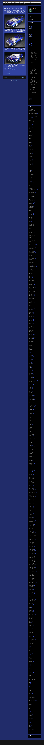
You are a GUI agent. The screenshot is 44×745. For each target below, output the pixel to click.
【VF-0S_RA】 (31, 427)
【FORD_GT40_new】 (32, 192)
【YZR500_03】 (31, 452)
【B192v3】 (30, 160)
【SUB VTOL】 (31, 403)
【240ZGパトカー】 (31, 121)
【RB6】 (30, 366)
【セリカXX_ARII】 (31, 521)
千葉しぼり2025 (31, 729)
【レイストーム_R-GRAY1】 (32, 597)
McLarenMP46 (30, 672)
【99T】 (30, 145)
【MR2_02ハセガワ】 (31, 337)
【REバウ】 (30, 370)
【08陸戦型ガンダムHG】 (32, 110)
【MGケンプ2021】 (31, 295)
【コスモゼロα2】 (31, 510)
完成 (29, 726)
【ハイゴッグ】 (31, 531)
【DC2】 (30, 170)
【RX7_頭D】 (30, 387)
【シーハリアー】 (31, 513)
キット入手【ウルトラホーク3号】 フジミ (34, 59)
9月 (30, 43)
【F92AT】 (30, 185)
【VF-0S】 (30, 428)
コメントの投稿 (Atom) (15, 80)
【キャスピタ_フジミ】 (32, 499)
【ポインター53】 (31, 568)
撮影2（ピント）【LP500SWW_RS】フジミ (33, 90)
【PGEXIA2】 (30, 355)
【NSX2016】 (30, 349)
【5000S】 (30, 138)
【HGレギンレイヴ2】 (32, 263)
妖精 (29, 732)
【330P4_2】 (30, 127)
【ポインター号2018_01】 (32, 575)
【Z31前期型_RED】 (31, 463)
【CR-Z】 (30, 167)
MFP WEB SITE (31, 19)
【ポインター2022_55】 (32, 550)
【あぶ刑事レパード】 (31, 478)
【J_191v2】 (30, 269)
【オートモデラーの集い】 (32, 492)
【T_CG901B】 (31, 409)
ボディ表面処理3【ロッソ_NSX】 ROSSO (33, 70)
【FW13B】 (30, 193)
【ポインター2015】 (31, 546)
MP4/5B (30, 676)
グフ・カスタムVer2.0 (31, 708)
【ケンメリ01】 (31, 506)
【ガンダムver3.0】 (31, 495)
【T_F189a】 (30, 410)
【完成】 (30, 607)
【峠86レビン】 (31, 625)
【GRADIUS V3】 (31, 206)
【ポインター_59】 (31, 543)
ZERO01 (30, 696)
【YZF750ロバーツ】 (31, 449)
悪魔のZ (30, 725)
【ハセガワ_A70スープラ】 (32, 535)
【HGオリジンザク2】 (32, 247)
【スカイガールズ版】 (31, 520)
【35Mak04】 (30, 135)
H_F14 (29, 664)
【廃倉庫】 (30, 635)
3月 (30, 94)
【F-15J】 (30, 181)
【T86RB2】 (30, 423)
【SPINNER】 (30, 398)
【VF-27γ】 (30, 439)
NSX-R (29, 678)
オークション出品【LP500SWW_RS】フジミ (33, 85)
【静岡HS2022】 (31, 617)
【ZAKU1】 (30, 471)
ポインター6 (30, 715)
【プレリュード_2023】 (32, 536)
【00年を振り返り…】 (32, 109)
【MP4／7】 (30, 331)
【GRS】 (30, 211)
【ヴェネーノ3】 (31, 488)
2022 (30, 28)
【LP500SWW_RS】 (12, 69)
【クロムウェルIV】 (31, 503)
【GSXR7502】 (31, 214)
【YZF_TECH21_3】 (31, 446)
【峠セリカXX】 (31, 632)
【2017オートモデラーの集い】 (33, 113)
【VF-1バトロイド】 (31, 434)
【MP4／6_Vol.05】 (31, 327)
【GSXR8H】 (30, 217)
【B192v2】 (30, 159)
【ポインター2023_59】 (32, 553)
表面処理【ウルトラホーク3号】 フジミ (33, 56)
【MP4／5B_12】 (31, 323)
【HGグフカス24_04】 (32, 255)
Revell (29, 683)
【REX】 (30, 367)
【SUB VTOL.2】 (31, 402)
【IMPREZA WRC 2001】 (32, 266)
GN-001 (30, 660)
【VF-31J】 (30, 441)
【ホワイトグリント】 (31, 581)
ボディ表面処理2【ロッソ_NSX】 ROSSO (33, 73)
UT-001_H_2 (30, 693)
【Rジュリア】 (31, 392)
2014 (30, 37)
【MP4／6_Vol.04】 (31, 326)
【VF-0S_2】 (30, 424)
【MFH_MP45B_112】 (32, 287)
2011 (30, 99)
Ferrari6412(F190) (31, 658)
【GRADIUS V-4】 (31, 202)
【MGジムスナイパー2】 (32, 298)
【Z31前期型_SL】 (31, 464)
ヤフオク (30, 16)
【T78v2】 (30, 420)
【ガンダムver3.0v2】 (31, 496)
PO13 (29, 682)
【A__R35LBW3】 (31, 152)
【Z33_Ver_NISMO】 (31, 470)
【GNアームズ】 (31, 199)
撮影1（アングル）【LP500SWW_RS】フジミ (33, 93)
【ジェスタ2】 (30, 514)
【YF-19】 (30, 445)
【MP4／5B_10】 (31, 320)
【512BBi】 (30, 141)
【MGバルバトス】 (31, 302)
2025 (30, 25)
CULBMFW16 (30, 653)
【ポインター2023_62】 (32, 557)
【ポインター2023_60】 (32, 554)
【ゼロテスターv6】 (31, 524)
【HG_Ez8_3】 (31, 231)
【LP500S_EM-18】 (31, 280)
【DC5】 (30, 171)
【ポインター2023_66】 (32, 563)
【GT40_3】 (30, 218)
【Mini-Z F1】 (30, 309)
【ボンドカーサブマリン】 (32, 582)
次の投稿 (5, 77)
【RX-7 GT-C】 (31, 384)
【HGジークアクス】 (31, 259)
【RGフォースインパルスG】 (32, 380)
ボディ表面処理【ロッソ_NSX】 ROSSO (33, 77)
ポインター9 (30, 719)
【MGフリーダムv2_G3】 (32, 306)
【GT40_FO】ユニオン (32, 220)
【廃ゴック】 (30, 633)
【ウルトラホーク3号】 (32, 489)
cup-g (29, 654)
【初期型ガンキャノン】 (32, 614)
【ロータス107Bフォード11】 (32, 600)
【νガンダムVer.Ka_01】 (32, 639)
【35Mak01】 (30, 131)
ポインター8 (30, 718)
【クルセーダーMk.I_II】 (32, 502)
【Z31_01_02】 (31, 456)
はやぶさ (30, 712)
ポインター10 (30, 714)
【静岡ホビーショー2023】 (32, 621)
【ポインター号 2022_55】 (32, 571)
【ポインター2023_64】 (32, 560)
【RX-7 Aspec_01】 (31, 381)
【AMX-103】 (30, 156)
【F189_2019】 (31, 182)
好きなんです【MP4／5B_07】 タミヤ (33, 71)
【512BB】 (30, 139)
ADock (35, 8)
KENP (29, 668)
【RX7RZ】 (30, 391)
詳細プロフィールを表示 (36, 10)
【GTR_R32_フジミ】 (32, 224)
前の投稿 (23, 77)
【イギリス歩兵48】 (31, 482)
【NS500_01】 (31, 344)
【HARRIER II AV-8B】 (32, 225)
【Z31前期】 (30, 460)
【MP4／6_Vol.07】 (31, 330)
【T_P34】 (30, 417)
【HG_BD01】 (30, 228)
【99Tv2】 (30, 146)
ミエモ (29, 722)
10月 (31, 42)
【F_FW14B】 (30, 175)
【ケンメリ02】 (31, 507)
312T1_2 (30, 647)
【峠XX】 (30, 629)
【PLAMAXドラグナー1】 (32, 360)
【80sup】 (30, 142)
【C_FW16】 (30, 164)
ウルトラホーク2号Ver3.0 (32, 700)
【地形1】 (30, 622)
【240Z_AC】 (30, 117)
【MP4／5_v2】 (31, 313)
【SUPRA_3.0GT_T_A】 (32, 405)
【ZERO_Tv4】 (31, 474)
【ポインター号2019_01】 (32, 578)
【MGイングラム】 (31, 290)
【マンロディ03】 (31, 586)
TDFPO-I (30, 689)
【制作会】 (30, 615)
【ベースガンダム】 (31, 542)
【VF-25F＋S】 (31, 435)
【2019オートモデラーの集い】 (33, 116)
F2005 (29, 657)
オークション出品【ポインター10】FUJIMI (34, 79)
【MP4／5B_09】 (31, 319)
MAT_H (30, 671)
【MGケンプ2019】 (31, 294)
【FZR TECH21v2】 (31, 196)
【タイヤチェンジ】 (31, 525)
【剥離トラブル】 (31, 636)
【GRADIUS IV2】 (31, 200)
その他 (16, 69)
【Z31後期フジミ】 (31, 459)
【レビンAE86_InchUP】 (32, 599)
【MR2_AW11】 (31, 338)
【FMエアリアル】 (31, 188)
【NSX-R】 (30, 348)
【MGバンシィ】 (31, 305)
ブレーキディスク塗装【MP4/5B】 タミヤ (33, 52)
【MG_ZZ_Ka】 (31, 288)
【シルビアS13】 (31, 517)
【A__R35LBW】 (31, 149)
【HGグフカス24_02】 (32, 252)
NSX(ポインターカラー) (32, 679)
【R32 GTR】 (30, 363)
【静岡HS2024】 (31, 618)
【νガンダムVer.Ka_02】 (32, 640)
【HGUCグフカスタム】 (32, 240)
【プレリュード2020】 (32, 539)
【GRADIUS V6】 (31, 207)
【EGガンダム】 (31, 174)
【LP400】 (30, 276)
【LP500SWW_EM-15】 (32, 281)
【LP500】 (30, 277)
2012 (30, 98)
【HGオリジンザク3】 (32, 248)
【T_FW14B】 (30, 413)
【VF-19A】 (30, 431)
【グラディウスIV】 (31, 500)
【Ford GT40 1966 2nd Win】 (32, 189)
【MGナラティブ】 (31, 301)
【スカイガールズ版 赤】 (32, 518)
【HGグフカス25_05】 (32, 258)
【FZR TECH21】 (31, 195)
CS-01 (29, 650)
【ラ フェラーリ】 (31, 592)
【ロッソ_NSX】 (31, 604)
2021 (30, 29)
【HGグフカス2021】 (31, 251)
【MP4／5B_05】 (31, 316)
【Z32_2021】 (30, 467)
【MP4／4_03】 (31, 312)
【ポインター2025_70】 (32, 567)
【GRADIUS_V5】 (31, 210)
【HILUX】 (30, 265)
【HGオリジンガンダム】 (32, 244)
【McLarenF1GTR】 (31, 284)
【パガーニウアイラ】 (31, 532)
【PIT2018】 (30, 359)
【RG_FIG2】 (30, 373)
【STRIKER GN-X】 (31, 399)
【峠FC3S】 (30, 628)
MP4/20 (30, 675)
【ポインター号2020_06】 (32, 579)
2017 (30, 34)
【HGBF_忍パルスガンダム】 (32, 235)
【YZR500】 (30, 453)
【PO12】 (30, 362)
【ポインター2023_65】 (32, 561)
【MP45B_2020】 (31, 334)
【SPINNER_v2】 (31, 395)
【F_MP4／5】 (31, 178)
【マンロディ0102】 (31, 585)
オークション (30, 701)
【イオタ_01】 (30, 481)
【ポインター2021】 (31, 549)
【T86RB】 (30, 421)
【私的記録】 (30, 610)
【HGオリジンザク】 (31, 245)
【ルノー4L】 (30, 596)
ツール (29, 711)
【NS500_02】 (31, 345)
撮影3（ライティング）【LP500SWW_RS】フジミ (33, 88)
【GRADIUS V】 (31, 203)
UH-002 (30, 690)
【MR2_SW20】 (31, 341)
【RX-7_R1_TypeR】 (31, 385)
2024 (30, 26)
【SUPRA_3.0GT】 (31, 406)
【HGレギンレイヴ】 (31, 262)
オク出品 (30, 704)
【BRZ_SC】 (30, 163)
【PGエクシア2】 (31, 356)
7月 (30, 45)
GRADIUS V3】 (31, 661)
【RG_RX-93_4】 (31, 377)
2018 (30, 33)
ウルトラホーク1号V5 (31, 697)
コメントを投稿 (7, 73)
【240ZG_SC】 (31, 120)
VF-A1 (29, 694)
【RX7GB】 (30, 388)
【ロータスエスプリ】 (31, 603)
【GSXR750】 (30, 213)
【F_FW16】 (30, 177)
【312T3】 (30, 124)
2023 (30, 27)
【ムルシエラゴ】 (31, 589)
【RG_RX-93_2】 (31, 374)
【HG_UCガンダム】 (31, 232)
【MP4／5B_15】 (31, 324)
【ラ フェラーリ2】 (31, 593)
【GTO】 (30, 221)
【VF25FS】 (30, 442)
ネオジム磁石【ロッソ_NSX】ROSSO (33, 81)
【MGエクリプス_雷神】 (32, 291)
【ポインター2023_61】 (32, 556)
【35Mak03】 (30, 134)
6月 (30, 46)
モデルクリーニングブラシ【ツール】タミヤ (33, 68)
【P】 (29, 352)
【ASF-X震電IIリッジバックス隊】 (33, 157)
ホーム (14, 77)
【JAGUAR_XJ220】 (31, 270)
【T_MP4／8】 (31, 416)
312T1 (29, 646)
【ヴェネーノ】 (31, 485)
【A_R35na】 (30, 153)
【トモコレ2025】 (31, 528)
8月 (30, 44)
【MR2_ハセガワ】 (31, 342)
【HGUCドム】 (31, 241)
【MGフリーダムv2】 (31, 308)
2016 (30, 35)
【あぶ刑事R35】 (31, 477)
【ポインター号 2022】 (32, 574)
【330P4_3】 (30, 128)
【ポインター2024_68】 (32, 564)
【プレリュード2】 (31, 538)
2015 (30, 36)
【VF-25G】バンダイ (31, 438)
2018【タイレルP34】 (31, 643)
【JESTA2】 (30, 273)
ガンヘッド (30, 707)
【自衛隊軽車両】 (31, 611)
